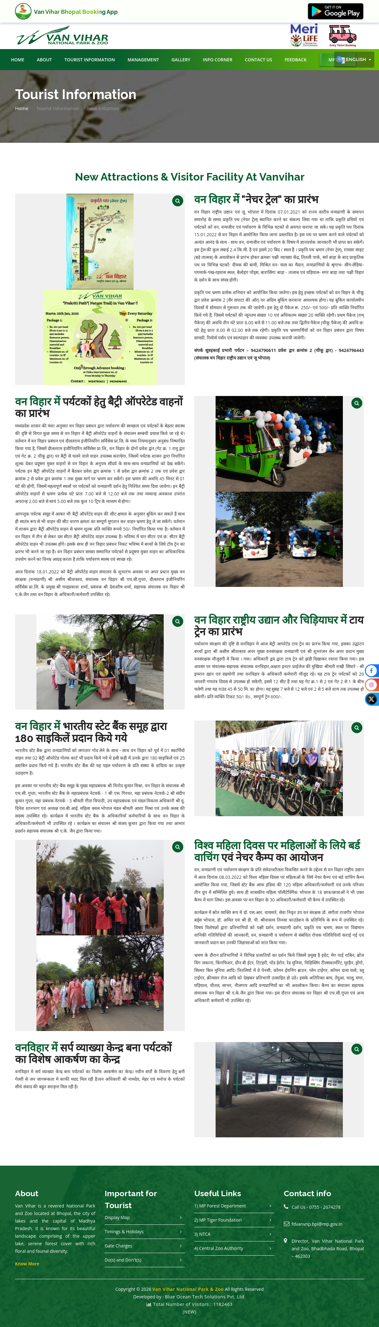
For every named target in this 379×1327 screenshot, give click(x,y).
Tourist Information (89, 60)
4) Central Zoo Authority (218, 1248)
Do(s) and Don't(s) (123, 1260)
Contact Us (258, 60)
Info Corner (217, 60)
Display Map (117, 1217)
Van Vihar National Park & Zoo (188, 1289)
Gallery (181, 60)
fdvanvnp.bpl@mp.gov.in (317, 1224)
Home (17, 60)
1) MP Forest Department (220, 1206)
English (352, 60)
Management (143, 60)
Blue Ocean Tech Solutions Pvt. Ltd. (205, 1297)
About (44, 60)
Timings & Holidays (124, 1232)
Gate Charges (118, 1246)
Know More (27, 1264)
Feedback (296, 60)
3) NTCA (202, 1234)
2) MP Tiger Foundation (218, 1220)
